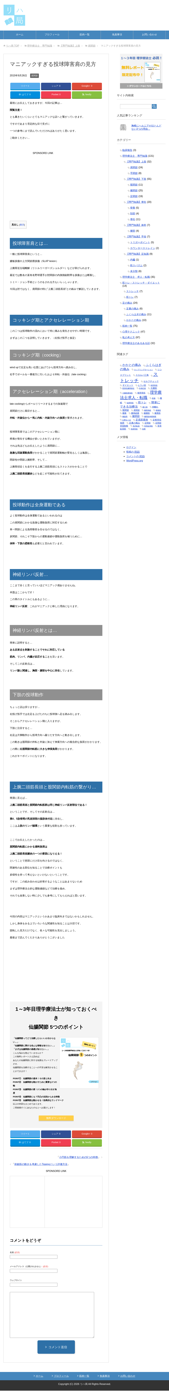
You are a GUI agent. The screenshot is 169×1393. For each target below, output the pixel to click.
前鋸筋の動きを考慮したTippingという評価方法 (40, 1166)
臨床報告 (127, 150)
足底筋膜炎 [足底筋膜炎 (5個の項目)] (142, 419)
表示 (22, 226)
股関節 (134, 184)
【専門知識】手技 (136, 236)
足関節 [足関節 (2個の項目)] (148, 423)
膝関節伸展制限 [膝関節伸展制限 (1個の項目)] (150, 416)
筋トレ (130, 297)
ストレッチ (132, 291)
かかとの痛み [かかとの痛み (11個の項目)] (131, 365)
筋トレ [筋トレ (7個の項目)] (142, 402)
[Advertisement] (56, 176)
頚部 (132, 213)
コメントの (135, 456)
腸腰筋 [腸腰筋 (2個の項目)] (147, 413)
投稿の (133, 451)
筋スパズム (136, 265)
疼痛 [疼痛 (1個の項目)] (153, 398)
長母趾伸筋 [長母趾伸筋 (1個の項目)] (148, 426)
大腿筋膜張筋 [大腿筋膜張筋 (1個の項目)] (127, 393)
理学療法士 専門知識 (134, 156)
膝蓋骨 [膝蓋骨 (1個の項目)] (124, 416)
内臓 (132, 259)
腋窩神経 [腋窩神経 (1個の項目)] (147, 410)
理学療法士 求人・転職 (136, 277)
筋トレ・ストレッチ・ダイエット (141, 282)
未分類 (134, 271)
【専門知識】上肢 (136, 161)
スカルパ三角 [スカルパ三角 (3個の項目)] (142, 375)
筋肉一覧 (85, 34)
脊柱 (132, 219)
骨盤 (132, 207)
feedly (86, 95)
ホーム (19, 34)
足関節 (134, 196)
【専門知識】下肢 (136, 179)
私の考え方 (128, 337)
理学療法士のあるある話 (136, 343)
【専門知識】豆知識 (137, 254)
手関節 (134, 173)
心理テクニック (131, 331)
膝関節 (134, 190)
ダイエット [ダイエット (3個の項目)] (127, 385)
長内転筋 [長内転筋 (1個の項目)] (136, 426)
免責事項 (117, 34)
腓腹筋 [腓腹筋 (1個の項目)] (158, 410)
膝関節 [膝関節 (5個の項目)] (136, 416)
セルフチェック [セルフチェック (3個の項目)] (151, 381)
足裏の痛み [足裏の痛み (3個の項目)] (134, 423)
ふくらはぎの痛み (136, 314)
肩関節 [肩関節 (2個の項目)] (137, 410)
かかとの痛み (133, 320)
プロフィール (52, 34)
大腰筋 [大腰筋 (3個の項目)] (153, 388)
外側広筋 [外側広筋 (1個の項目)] (142, 388)
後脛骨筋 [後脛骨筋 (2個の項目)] (141, 393)
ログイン (131, 447)
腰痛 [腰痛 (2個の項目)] (124, 413)
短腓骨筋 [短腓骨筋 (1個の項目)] (130, 403)
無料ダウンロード (56, 1119)
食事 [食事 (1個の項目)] (144, 429)
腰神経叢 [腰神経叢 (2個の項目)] (135, 413)
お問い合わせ (149, 34)
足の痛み (127, 303)
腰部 (132, 231)
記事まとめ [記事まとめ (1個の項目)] (126, 420)
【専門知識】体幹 (136, 225)
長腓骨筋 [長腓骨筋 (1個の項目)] (134, 429)
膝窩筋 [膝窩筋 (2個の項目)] (157, 413)
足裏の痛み (132, 308)
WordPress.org (134, 460)
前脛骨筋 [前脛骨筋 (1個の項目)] (154, 385)
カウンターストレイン (142, 248)
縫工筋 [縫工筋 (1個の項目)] (145, 407)
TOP (12, 45)
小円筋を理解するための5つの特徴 (78, 1159)
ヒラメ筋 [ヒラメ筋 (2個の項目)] (142, 385)
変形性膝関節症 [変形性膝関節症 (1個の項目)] (128, 388)
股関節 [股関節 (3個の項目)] (125, 410)
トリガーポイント (140, 242)
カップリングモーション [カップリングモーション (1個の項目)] (143, 370)
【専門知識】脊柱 (136, 202)
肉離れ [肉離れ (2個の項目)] (155, 407)
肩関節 (34, 75)
